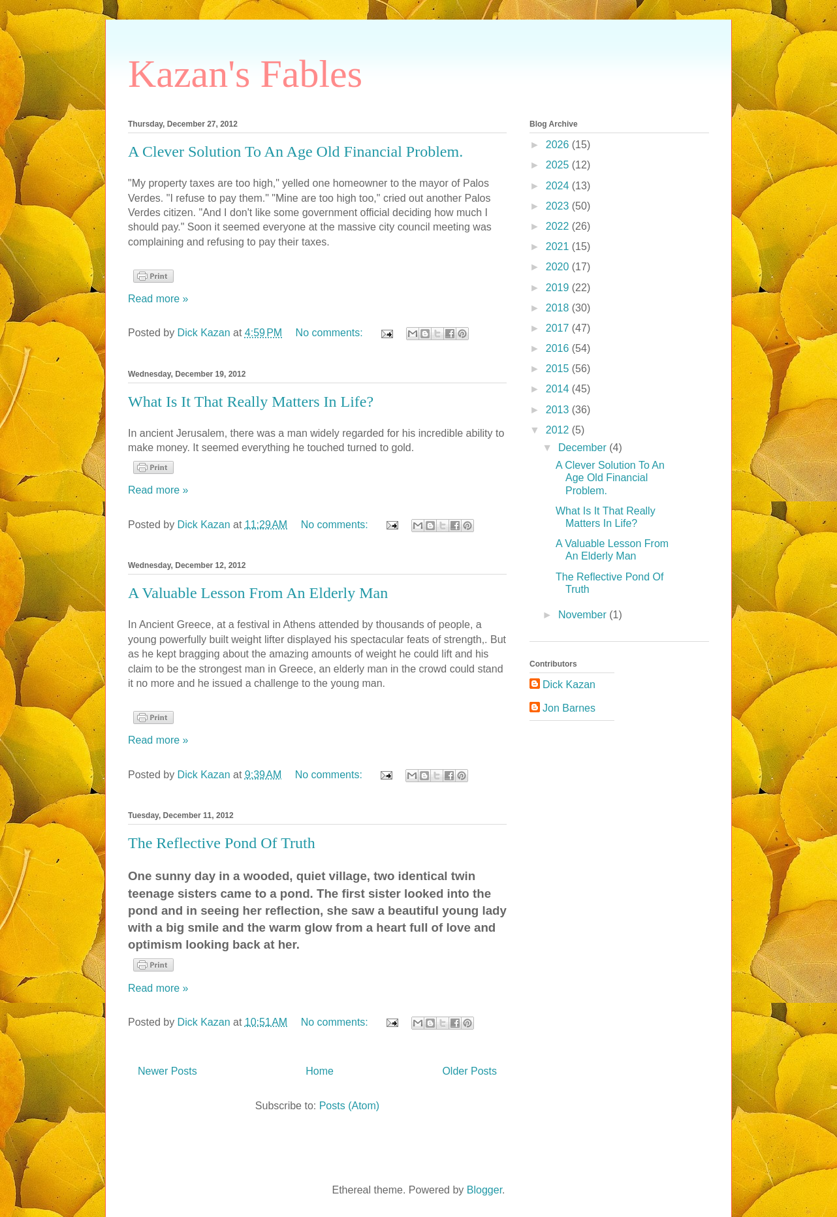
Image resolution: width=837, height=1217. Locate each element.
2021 (559, 246)
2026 (559, 144)
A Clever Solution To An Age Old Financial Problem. (295, 151)
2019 (559, 287)
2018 (559, 307)
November (583, 614)
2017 (559, 328)
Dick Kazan (569, 684)
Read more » (158, 298)
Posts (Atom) (349, 1105)
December (583, 447)
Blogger (484, 1189)
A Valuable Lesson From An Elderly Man (258, 592)
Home (320, 1071)
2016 (559, 348)
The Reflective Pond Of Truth (221, 842)
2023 (559, 206)
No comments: (331, 332)
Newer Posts (167, 1071)
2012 (559, 429)
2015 (559, 368)
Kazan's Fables (245, 73)
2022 (559, 226)
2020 (559, 266)
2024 (559, 185)
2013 (559, 409)
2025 (559, 164)
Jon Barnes (569, 708)
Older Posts (469, 1071)
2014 (559, 388)
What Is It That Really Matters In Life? (250, 401)
